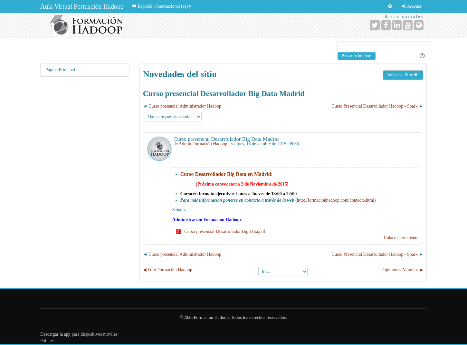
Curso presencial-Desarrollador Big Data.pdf (224, 231)
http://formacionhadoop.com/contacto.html (335, 200)
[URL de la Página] (419, 25)
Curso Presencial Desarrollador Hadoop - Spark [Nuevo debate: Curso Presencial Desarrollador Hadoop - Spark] (375, 106)
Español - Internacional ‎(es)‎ (162, 6)
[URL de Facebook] (386, 25)
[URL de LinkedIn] (397, 25)
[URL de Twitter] (375, 25)
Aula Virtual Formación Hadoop (82, 6)
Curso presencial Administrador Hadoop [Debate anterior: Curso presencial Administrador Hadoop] (184, 106)
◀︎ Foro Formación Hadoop (167, 269)
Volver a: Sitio (403, 74)
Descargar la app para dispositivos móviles (79, 334)
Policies (47, 340)
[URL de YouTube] (408, 25)
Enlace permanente (401, 237)
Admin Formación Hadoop (203, 143)
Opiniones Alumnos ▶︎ (403, 269)
